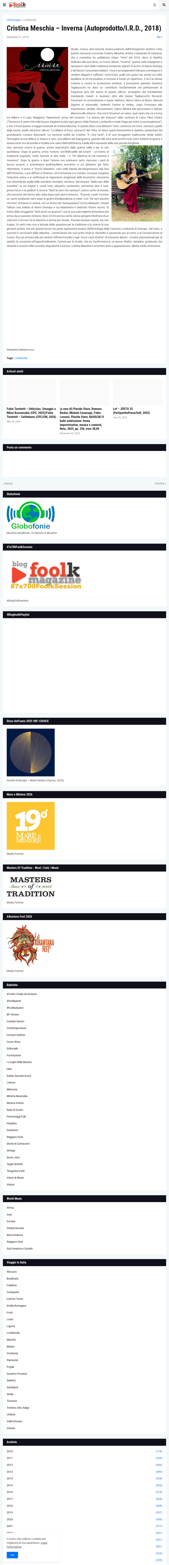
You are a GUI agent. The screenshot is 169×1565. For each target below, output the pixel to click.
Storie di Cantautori (18, 1143)
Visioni (11, 1184)
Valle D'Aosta (14, 1421)
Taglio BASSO (15, 1164)
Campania (13, 1292)
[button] (4, 5)
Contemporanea (16, 1028)
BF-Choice (13, 1014)
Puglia (10, 1366)
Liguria (11, 1326)
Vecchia (159, 483)
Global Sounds (15, 1228)
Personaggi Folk (16, 1116)
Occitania (12, 1353)
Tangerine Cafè (16, 1171)
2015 (84, 1485)
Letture (11, 1082)
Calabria (12, 1285)
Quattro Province (17, 1373)
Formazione (14, 1055)
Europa (11, 1221)
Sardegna (12, 1387)
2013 (84, 1472)
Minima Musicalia (17, 1096)
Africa (10, 1207)
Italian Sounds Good (19, 1075)
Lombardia (29, 20)
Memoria (12, 1089)
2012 (84, 1465)
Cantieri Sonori (15, 1021)
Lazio (10, 1319)
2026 (84, 1560)
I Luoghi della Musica (19, 1062)
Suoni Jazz (13, 1157)
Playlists (12, 1123)
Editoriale (12, 1048)
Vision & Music (15, 1177)
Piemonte (12, 1360)
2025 (84, 1553)
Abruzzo (12, 1271)
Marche (11, 1339)
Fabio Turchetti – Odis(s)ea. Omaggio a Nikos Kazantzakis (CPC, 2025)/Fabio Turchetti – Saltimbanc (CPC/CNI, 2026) (31, 413)
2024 (84, 1547)
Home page (13, 20)
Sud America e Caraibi (20, 1248)
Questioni (12, 1130)
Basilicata (12, 1278)
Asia (9, 1214)
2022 (84, 1533)
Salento (11, 1380)
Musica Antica (15, 1102)
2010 (84, 1451)
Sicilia (10, 1394)
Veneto (11, 1428)
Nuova (9, 483)
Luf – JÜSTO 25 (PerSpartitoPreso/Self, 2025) (131, 411)
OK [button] (12, 1555)
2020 (84, 1519)
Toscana (12, 1400)
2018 (84, 1506)
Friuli (9, 1312)
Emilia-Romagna (16, 1305)
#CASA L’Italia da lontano (22, 994)
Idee (9, 1068)
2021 (84, 1526)
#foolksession (15, 1007)
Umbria (11, 1414)
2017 (84, 1499)
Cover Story (14, 1041)
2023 (84, 1540)
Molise (10, 1346)
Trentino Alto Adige (18, 1407)
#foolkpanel (14, 1000)
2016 (84, 1492)
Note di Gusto (15, 1109)
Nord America (15, 1235)
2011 (84, 1458)
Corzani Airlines (16, 1034)
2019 (84, 1513)
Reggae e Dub (15, 1136)
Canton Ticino (15, 1298)
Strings (11, 1150)
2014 (84, 1479)
